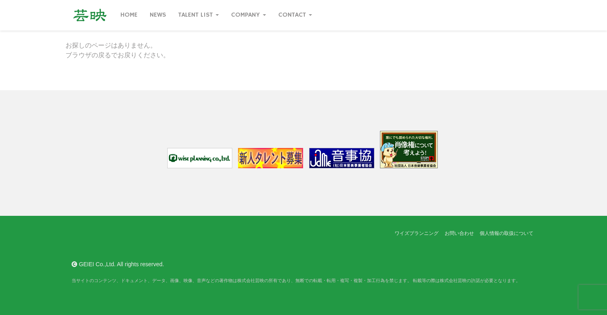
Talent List (198, 15)
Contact (295, 15)
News (158, 15)
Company (248, 15)
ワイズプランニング (417, 233)
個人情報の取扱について (506, 233)
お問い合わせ (459, 233)
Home (129, 15)
